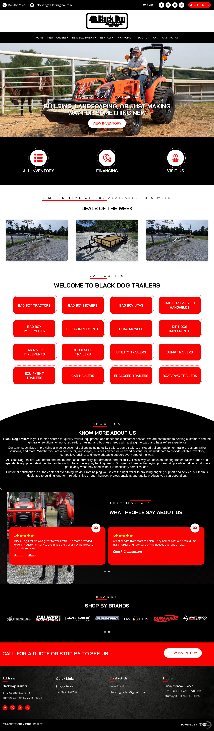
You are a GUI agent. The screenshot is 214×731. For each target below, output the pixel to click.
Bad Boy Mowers (82, 305)
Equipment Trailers (34, 375)
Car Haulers (82, 376)
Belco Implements (82, 329)
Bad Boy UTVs (131, 305)
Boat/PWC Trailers (180, 376)
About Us (142, 37)
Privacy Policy (64, 686)
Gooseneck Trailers (83, 352)
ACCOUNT (199, 5)
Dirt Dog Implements (179, 328)
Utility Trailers (131, 352)
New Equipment (84, 37)
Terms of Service (66, 692)
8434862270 (117, 686)
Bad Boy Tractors (34, 305)
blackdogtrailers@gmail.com (127, 692)
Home (39, 37)
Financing (124, 37)
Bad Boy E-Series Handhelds (180, 305)
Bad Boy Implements (34, 328)
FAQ (155, 37)
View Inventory (107, 123)
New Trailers (57, 37)
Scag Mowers (131, 329)
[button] (105, 131)
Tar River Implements (34, 352)
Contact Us (170, 37)
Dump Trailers (180, 352)
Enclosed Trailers (131, 376)
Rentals (107, 37)
